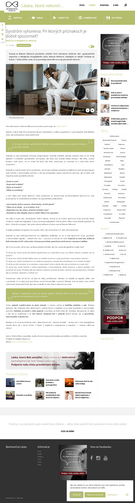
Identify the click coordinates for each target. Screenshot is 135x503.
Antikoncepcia (114, 136)
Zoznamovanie (114, 222)
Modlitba (121, 169)
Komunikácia (21, 40)
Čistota (123, 140)
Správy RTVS (61, 126)
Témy (39, 465)
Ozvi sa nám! (67, 431)
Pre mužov (121, 185)
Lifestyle (107, 169)
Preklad (32, 40)
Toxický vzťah (121, 210)
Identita (15, 18)
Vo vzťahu (114, 18)
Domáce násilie (109, 148)
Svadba (123, 206)
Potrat (122, 181)
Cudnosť (107, 144)
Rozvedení (121, 198)
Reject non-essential (95, 495)
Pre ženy (105, 189)
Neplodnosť (108, 173)
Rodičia (124, 189)
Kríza (122, 165)
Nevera (122, 173)
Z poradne (107, 218)
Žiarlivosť (122, 218)
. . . (103, 279)
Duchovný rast (108, 152)
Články (92, 5)
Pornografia (108, 181)
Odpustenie (108, 177)
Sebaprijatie (121, 202)
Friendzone (107, 157)
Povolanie (107, 185)
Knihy (122, 161)
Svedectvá (61, 18)
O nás (115, 5)
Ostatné (122, 177)
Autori (40, 462)
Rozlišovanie (108, 198)
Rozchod (107, 193)
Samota (106, 202)
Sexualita (105, 206)
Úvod (81, 5)
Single (37, 18)
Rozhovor (121, 193)
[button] (125, 5)
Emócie (122, 152)
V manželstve (87, 18)
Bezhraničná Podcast (109, 140)
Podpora (104, 5)
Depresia (121, 144)
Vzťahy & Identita (24, 45)
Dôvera (122, 148)
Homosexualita (121, 157)
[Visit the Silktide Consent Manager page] (127, 494)
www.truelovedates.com (22, 342)
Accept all (76, 495)
